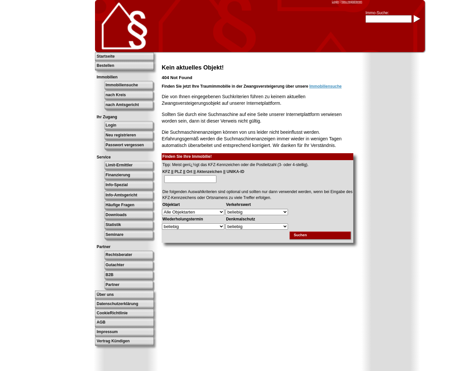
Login (335, 1)
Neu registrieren (351, 1)
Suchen (300, 235)
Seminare (114, 234)
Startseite (106, 56)
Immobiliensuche (122, 85)
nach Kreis (116, 95)
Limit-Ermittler (119, 165)
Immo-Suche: (377, 13)
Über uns (105, 294)
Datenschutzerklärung (117, 303)
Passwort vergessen (125, 145)
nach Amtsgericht (122, 104)
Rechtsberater (119, 254)
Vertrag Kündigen (113, 341)
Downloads (116, 215)
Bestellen (105, 65)
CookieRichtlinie (112, 313)
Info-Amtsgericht (121, 195)
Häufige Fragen (120, 205)
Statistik (113, 224)
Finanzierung (118, 175)
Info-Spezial (117, 185)
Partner (112, 284)
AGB (101, 322)
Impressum (107, 331)
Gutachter (115, 265)
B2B (109, 274)
